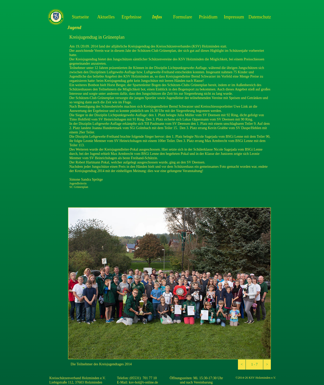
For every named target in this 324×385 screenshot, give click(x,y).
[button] (242, 364)
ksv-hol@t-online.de (143, 382)
